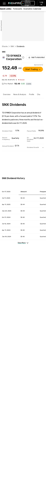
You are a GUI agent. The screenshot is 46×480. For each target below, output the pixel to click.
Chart (39, 94)
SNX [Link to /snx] (12, 46)
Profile (31, 94)
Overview (6, 94)
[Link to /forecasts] (17, 9)
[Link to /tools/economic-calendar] (32, 9)
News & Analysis (19, 94)
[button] (4, 3)
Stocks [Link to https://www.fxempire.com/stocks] (5, 46)
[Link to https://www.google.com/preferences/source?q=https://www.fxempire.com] (28, 3)
